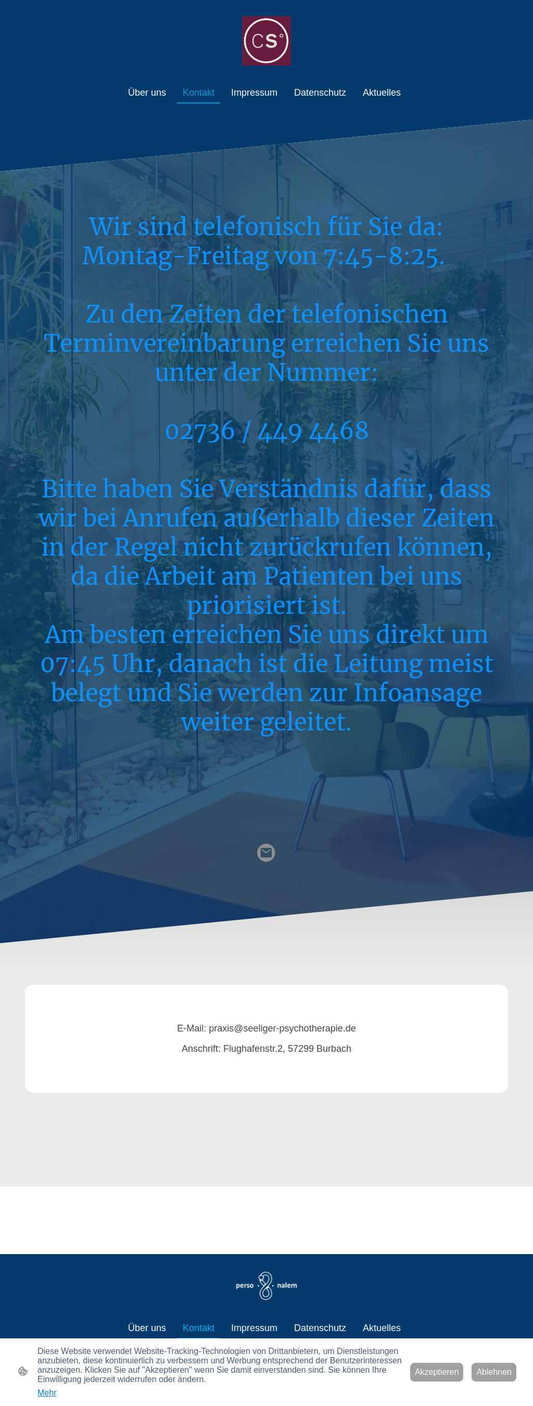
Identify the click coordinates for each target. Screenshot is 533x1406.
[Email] (266, 853)
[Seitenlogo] (266, 41)
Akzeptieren (437, 1372)
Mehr (46, 1392)
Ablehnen (494, 1372)
